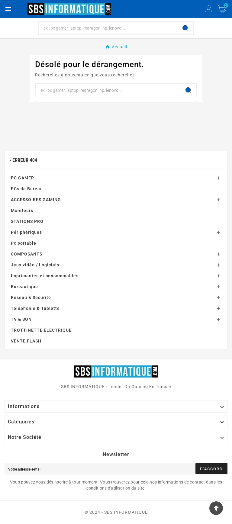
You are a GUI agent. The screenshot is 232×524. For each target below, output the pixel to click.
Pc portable (23, 243)
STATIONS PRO (27, 221)
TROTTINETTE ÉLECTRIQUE (41, 330)
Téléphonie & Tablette (35, 308)
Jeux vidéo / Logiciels (35, 264)
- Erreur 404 (23, 160)
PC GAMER (22, 177)
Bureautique (24, 286)
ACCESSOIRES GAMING (36, 199)
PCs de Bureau (27, 188)
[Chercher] (108, 28)
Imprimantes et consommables (45, 275)
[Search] (185, 28)
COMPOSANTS (26, 254)
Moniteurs (22, 210)
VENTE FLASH (26, 341)
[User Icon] (208, 9)
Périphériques (26, 232)
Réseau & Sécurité (31, 297)
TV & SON (21, 319)
